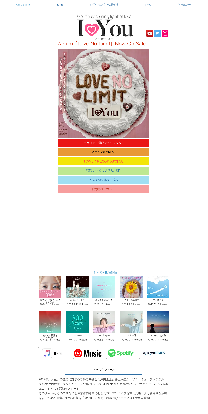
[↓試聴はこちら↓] (103, 189)
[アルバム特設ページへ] (103, 180)
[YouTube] (149, 33)
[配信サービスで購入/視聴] (103, 171)
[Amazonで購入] (103, 152)
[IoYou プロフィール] (103, 370)
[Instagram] (165, 33)
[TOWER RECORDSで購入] (103, 161)
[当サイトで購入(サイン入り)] (103, 143)
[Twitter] (157, 33)
